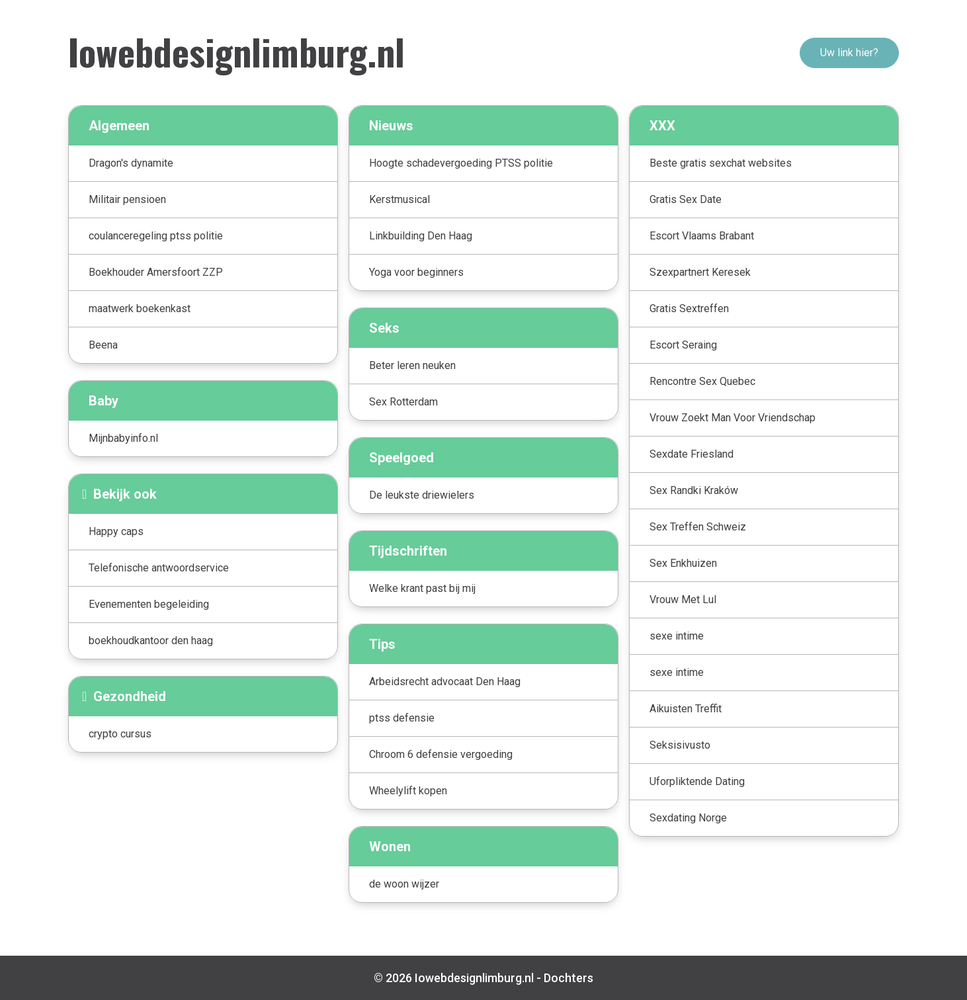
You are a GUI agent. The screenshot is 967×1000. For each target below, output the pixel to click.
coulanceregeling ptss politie (156, 235)
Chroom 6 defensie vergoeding (441, 754)
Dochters (568, 978)
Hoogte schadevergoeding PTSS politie (461, 163)
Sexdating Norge (688, 818)
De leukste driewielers (421, 495)
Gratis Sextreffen (689, 308)
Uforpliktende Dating (697, 781)
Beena (103, 345)
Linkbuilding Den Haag (420, 235)
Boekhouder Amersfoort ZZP (156, 272)
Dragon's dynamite (131, 163)
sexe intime (677, 636)
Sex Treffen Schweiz (698, 527)
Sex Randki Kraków (694, 490)
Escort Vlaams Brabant (702, 235)
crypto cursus (120, 734)
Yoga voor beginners (416, 272)
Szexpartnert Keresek (700, 272)
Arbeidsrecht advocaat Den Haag (445, 681)
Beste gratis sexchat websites (721, 163)
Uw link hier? (849, 52)
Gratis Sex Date (686, 199)
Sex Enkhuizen (683, 563)
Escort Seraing (683, 345)
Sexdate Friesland (692, 454)
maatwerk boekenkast (139, 308)
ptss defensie (402, 718)
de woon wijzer (404, 884)
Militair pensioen (127, 199)
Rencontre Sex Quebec (702, 381)
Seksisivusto (680, 745)
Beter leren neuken (412, 365)
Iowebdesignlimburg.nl (236, 51)
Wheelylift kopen (408, 790)
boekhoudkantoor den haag (151, 640)
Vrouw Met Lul (683, 599)
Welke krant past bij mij (422, 588)
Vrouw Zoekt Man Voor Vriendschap (733, 417)
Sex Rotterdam (403, 402)
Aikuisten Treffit (686, 708)
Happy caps (116, 531)
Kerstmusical (399, 199)
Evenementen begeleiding (149, 604)
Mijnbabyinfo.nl (123, 438)
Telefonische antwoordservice (159, 568)
